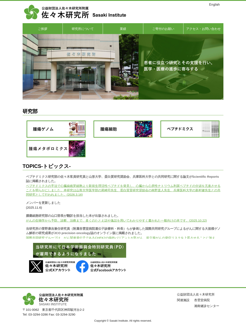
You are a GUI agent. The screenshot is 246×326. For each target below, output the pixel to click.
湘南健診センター (206, 306)
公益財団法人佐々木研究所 (196, 294)
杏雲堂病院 (202, 300)
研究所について (83, 28)
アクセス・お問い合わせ (203, 28)
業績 (123, 28)
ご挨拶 (42, 28)
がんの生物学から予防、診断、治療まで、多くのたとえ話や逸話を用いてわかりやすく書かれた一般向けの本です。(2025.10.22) (116, 220)
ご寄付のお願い (163, 28)
